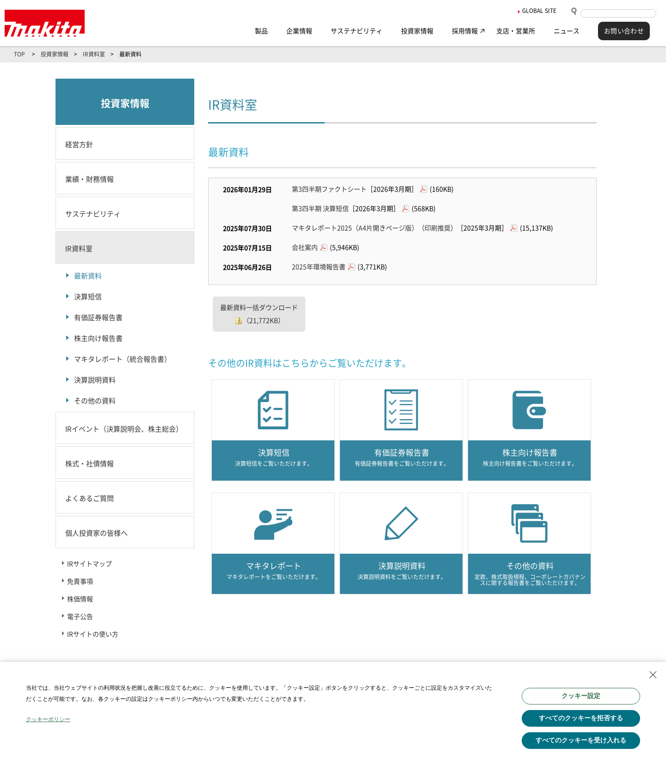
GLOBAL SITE (539, 10)
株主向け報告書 (98, 338)
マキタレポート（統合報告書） (122, 359)
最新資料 (88, 275)
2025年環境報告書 (318, 267)
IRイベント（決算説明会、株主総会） (124, 429)
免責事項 (80, 581)
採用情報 (465, 31)
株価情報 (80, 599)
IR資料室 (94, 54)
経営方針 (79, 144)
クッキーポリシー (48, 719)
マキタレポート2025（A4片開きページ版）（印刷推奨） (374, 228)
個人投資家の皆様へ (96, 533)
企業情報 (299, 31)
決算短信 (88, 296)
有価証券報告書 (98, 317)
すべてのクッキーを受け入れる (581, 740)
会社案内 (305, 247)
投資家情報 (417, 31)
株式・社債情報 (89, 463)
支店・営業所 (515, 31)
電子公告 (80, 616)
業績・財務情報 (89, 179)
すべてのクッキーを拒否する (581, 718)
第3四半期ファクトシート (329, 189)
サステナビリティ (356, 31)
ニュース (567, 31)
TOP (19, 54)
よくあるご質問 (89, 498)
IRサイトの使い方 (92, 634)
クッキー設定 (580, 695)
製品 (261, 31)
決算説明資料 (95, 380)
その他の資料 (95, 400)
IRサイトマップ (89, 564)
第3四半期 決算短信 (320, 208)
